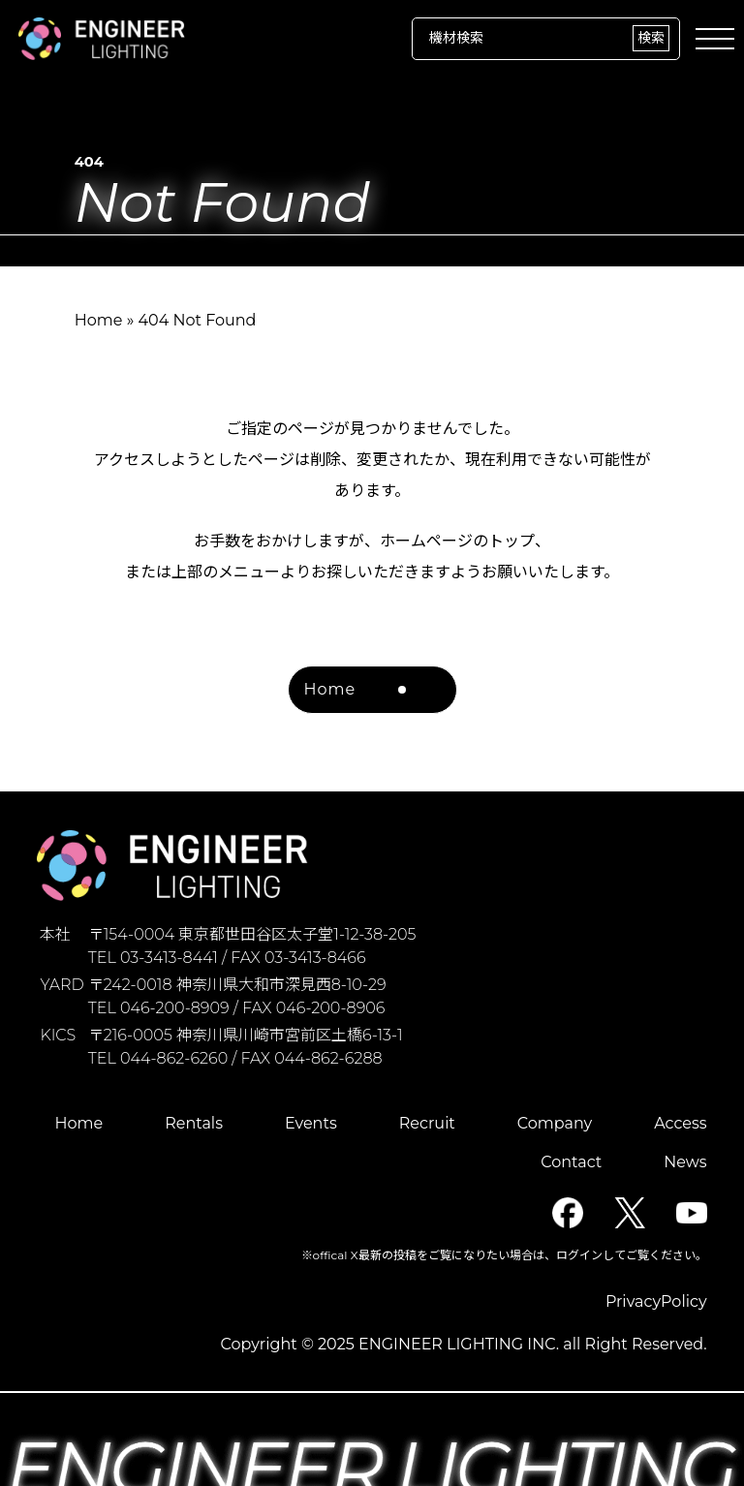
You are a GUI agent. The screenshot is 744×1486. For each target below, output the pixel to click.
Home (99, 320)
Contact (571, 1162)
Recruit (427, 1123)
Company (554, 1123)
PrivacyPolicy (656, 1301)
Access (680, 1123)
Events (311, 1123)
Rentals (194, 1123)
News (685, 1162)
